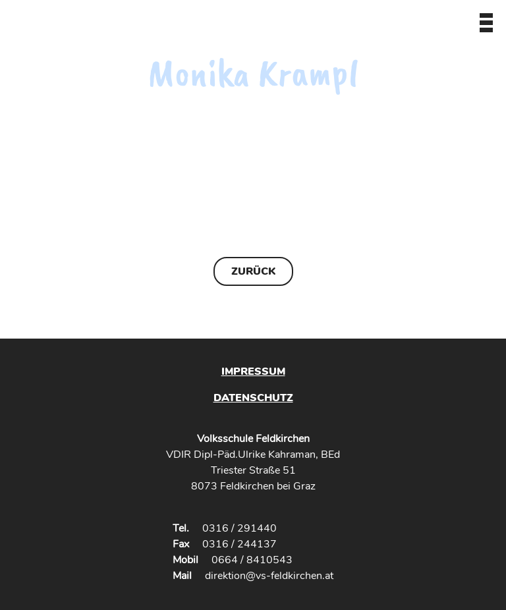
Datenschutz (253, 397)
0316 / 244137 (239, 544)
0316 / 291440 (239, 528)
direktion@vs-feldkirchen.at (269, 575)
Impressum (253, 371)
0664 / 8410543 (252, 560)
